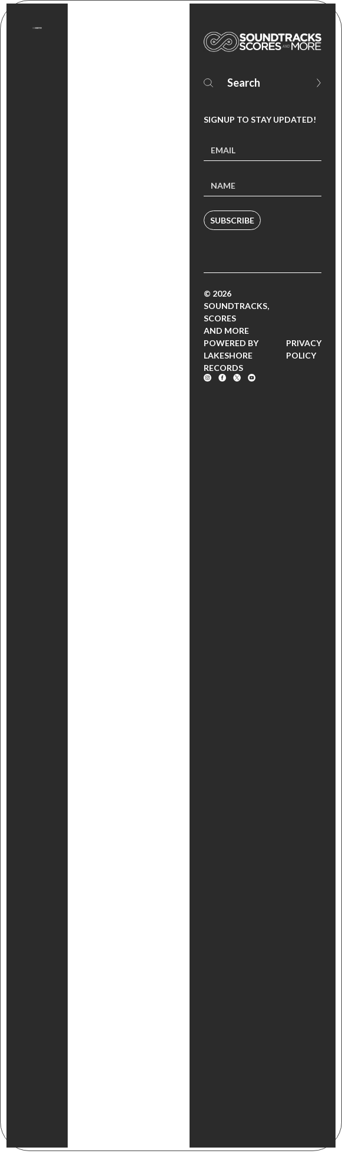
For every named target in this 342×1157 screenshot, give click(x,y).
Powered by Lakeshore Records (231, 355)
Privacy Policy (303, 349)
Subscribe (232, 220)
